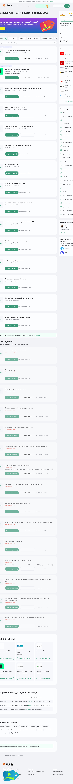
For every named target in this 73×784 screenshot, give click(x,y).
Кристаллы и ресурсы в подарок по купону (19, 427)
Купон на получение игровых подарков (17, 503)
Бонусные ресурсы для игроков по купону (18, 560)
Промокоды (8, 755)
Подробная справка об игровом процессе (18, 203)
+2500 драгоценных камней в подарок (17, 50)
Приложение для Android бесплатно (17, 279)
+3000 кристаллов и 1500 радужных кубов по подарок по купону (26, 446)
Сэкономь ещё (42, 6)
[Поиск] (61, 6)
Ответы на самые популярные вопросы (17, 317)
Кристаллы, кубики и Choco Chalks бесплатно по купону (23, 88)
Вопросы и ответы (58, 774)
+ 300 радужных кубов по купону (15, 107)
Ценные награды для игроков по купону (18, 145)
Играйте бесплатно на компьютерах (17, 241)
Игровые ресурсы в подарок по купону (17, 465)
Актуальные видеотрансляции (15, 260)
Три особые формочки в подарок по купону (19, 126)
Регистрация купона (11, 370)
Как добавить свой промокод (36, 771)
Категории (27, 6)
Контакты (31, 774)
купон (28, 697)
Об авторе (62, 232)
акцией (30, 701)
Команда (30, 769)
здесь (38, 335)
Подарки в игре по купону (13, 541)
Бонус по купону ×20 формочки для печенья (19, 408)
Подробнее (51, 1)
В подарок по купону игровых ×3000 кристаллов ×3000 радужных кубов (28, 522)
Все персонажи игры (11, 164)
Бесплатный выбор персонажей (15, 351)
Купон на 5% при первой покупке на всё (18, 69)
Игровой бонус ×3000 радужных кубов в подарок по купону (24, 618)
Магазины (19, 6)
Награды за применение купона (15, 389)
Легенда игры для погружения (15, 183)
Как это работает (58, 771)
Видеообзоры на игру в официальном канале (19, 298)
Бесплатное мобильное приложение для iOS (19, 222)
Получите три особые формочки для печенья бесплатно (23, 484)
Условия (55, 769)
